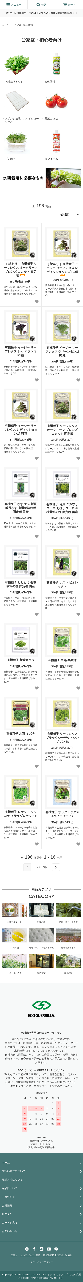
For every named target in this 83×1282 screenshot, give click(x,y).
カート (69, 4)
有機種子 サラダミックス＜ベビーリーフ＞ (62, 814)
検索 (41, 5)
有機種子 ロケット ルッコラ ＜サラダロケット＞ (20, 813)
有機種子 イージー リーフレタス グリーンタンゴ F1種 (62, 351)
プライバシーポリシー (41, 1262)
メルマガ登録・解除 (30, 1255)
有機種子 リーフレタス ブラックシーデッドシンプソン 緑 (62, 737)
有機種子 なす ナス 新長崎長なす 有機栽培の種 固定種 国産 (20, 507)
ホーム (5, 25)
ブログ (14, 1255)
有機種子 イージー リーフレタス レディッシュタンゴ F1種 (20, 429)
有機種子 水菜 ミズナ (20, 733)
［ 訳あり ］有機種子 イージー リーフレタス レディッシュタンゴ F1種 (62, 269)
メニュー (13, 5)
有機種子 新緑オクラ (21, 660)
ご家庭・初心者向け (24, 25)
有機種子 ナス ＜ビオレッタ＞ (62, 584)
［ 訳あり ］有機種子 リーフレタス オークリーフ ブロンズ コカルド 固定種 (20, 269)
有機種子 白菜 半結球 (62, 660)
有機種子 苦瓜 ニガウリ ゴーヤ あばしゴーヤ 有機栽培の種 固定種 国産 (62, 508)
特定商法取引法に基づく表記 (57, 1255)
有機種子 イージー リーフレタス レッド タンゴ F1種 (20, 351)
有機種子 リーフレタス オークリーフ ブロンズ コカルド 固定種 (62, 429)
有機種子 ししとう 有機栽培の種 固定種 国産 (20, 584)
